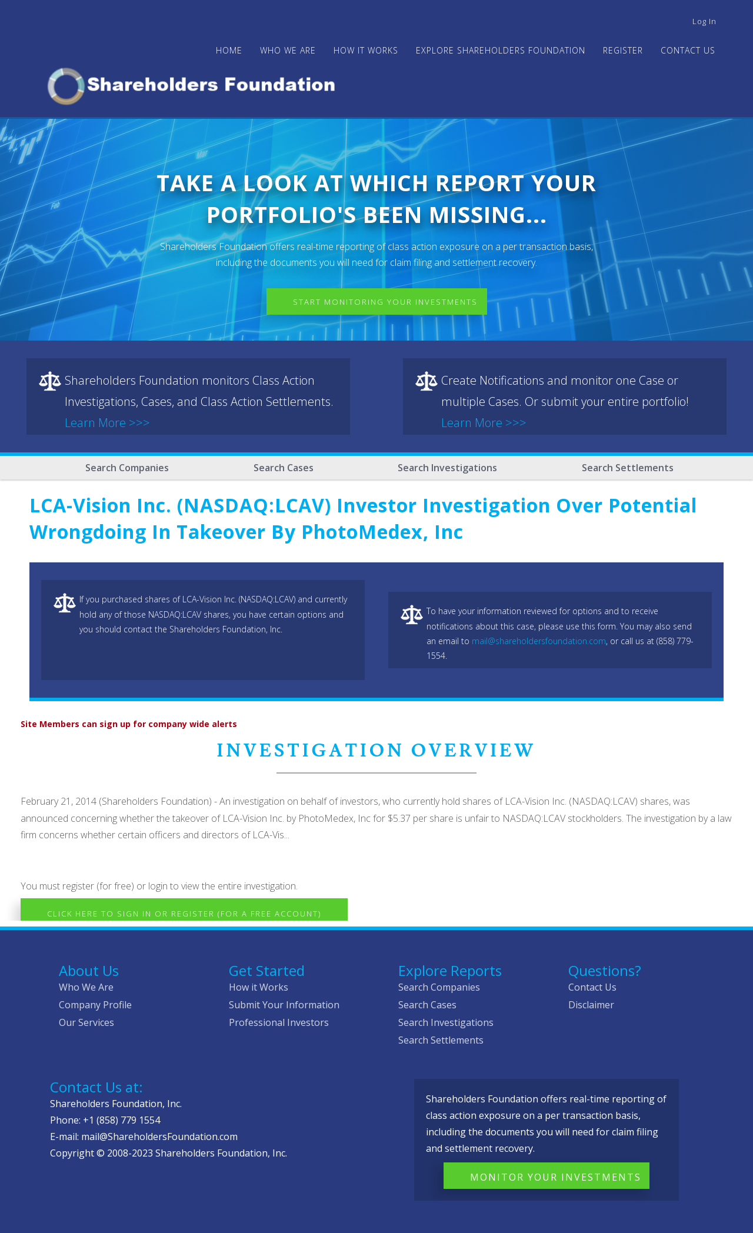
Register (623, 50)
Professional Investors (279, 1022)
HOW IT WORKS (366, 50)
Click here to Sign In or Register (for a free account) (184, 913)
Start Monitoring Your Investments (385, 301)
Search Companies (127, 467)
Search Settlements (628, 467)
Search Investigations (447, 467)
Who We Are (86, 987)
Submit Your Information (284, 1004)
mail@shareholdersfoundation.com (539, 641)
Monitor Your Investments (555, 1177)
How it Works (258, 987)
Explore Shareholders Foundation (500, 50)
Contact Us (688, 50)
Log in (704, 21)
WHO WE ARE (288, 50)
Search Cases (284, 467)
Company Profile (95, 1004)
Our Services (86, 1022)
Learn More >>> (107, 423)
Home (229, 50)
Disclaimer (591, 1004)
